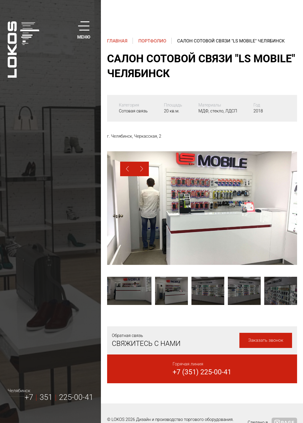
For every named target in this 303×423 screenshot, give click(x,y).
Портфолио (152, 41)
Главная (117, 41)
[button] (127, 169)
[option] (202, 208)
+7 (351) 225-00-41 (202, 372)
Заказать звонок (265, 340)
